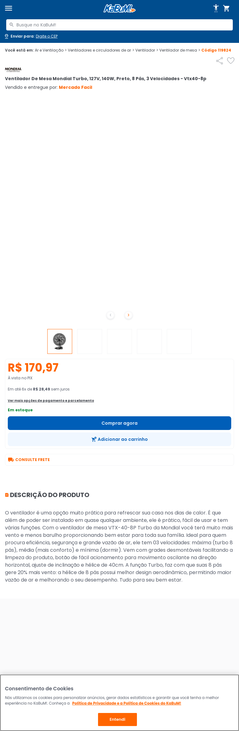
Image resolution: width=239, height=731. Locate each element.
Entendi (117, 719)
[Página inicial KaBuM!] (119, 8)
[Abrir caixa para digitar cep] (31, 36)
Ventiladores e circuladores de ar (101, 50)
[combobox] (119, 24)
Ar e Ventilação (51, 50)
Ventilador (146, 50)
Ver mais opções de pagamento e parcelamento (51, 400)
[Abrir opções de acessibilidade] (216, 8)
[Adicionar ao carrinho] (119, 439)
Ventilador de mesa (179, 50)
